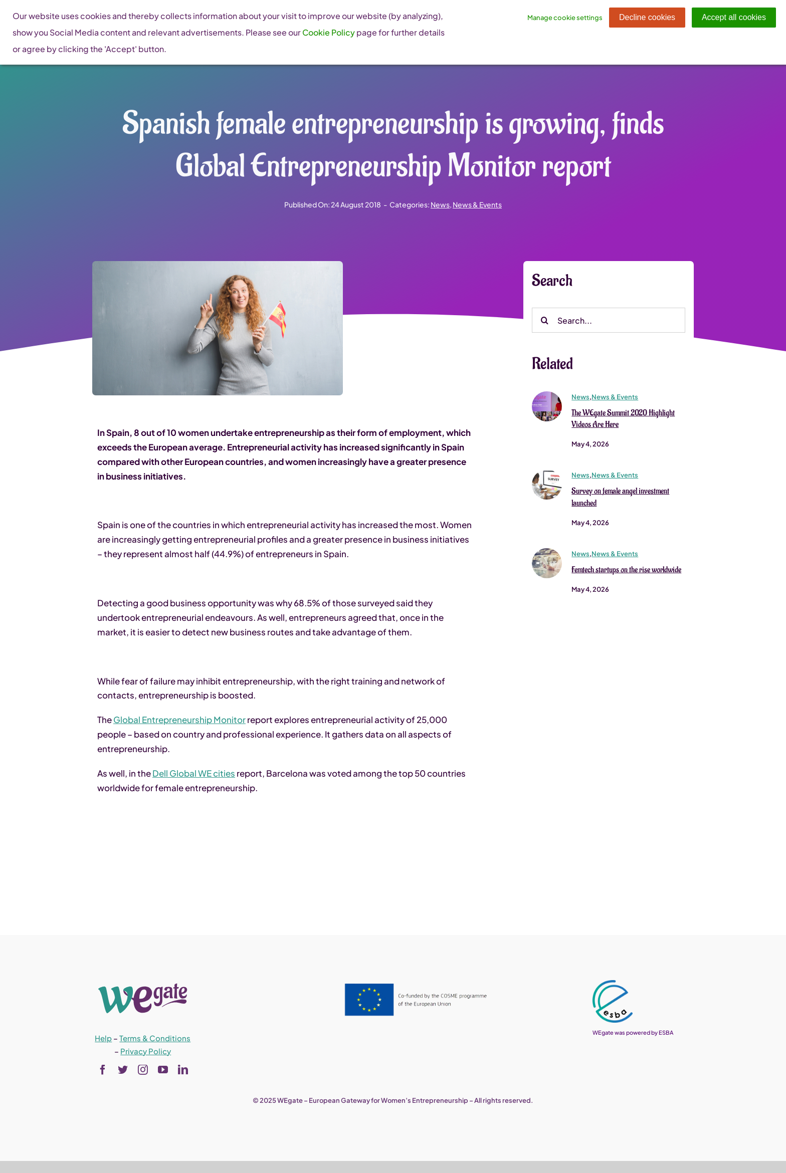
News (440, 204)
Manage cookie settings (565, 18)
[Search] (544, 321)
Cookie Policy (328, 32)
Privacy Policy (145, 1051)
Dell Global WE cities (193, 774)
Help (103, 1038)
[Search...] (608, 321)
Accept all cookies (734, 17)
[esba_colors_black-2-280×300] (613, 984)
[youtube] (163, 1070)
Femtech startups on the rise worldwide (626, 571)
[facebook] (103, 1070)
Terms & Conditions (154, 1038)
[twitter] (123, 1070)
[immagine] (547, 395)
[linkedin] (183, 1070)
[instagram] (143, 1070)
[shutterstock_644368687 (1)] (547, 553)
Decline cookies (647, 17)
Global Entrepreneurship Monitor (179, 720)
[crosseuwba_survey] (547, 474)
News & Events (477, 204)
